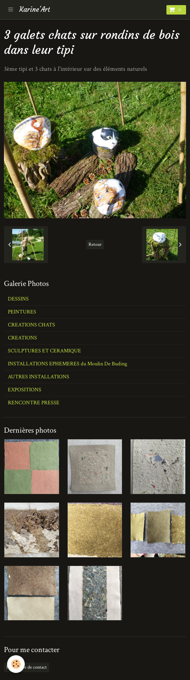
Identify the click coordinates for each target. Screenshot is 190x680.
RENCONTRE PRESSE (33, 402)
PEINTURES (22, 311)
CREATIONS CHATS (31, 324)
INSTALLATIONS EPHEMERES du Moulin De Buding (67, 363)
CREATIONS (22, 337)
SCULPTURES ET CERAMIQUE (44, 350)
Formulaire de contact (26, 667)
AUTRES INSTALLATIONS (38, 376)
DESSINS (18, 298)
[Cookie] (16, 664)
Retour (95, 244)
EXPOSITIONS (24, 389)
